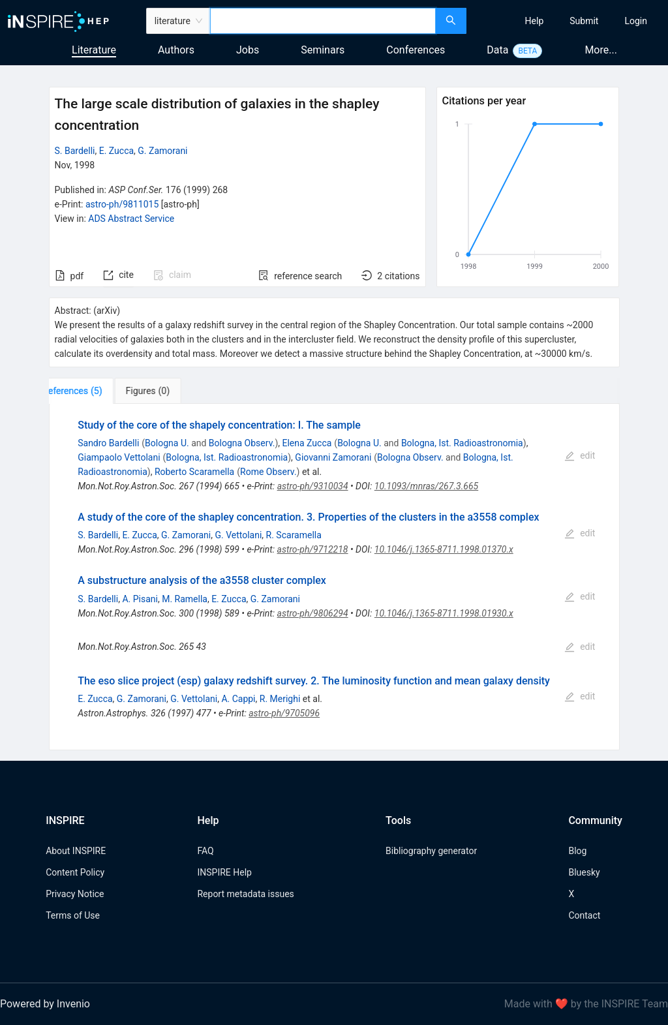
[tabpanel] (334, 577)
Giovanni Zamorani (333, 457)
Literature (94, 50)
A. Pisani (140, 599)
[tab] (89, 391)
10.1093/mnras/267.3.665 (426, 486)
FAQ (205, 851)
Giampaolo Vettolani (119, 457)
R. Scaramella (294, 535)
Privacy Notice (75, 894)
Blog (577, 851)
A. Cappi (238, 699)
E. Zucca (116, 150)
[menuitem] (534, 21)
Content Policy (75, 872)
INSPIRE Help (224, 872)
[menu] (569, 21)
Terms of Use (73, 915)
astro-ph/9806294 (312, 613)
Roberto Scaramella (194, 472)
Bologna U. (167, 443)
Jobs (247, 50)
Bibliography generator (431, 851)
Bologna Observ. (242, 443)
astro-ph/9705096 (284, 713)
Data (497, 50)
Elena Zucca (306, 443)
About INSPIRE (76, 851)
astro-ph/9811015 (122, 204)
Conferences (415, 50)
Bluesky (584, 872)
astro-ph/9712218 (312, 549)
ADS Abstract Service (131, 218)
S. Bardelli (75, 150)
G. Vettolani (238, 535)
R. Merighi (280, 699)
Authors (176, 50)
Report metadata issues (245, 894)
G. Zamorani (162, 150)
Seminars (322, 50)
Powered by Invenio (45, 1004)
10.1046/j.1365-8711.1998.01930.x (443, 613)
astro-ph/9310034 (312, 486)
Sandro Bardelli (108, 443)
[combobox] (323, 21)
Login (635, 21)
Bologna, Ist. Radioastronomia (462, 443)
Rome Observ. (268, 472)
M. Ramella (184, 599)
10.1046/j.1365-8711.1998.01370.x (443, 549)
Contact (584, 915)
